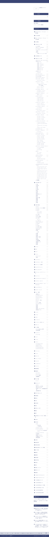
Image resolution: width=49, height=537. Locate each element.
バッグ (41, 336)
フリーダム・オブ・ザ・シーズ (42, 176)
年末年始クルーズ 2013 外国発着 (41, 416)
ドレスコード (41, 332)
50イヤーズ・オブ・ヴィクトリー (42, 60)
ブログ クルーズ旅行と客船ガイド (24, 1)
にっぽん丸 (42, 46)
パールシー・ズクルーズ (42, 130)
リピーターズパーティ (42, 348)
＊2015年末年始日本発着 (41, 492)
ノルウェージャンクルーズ (42, 121)
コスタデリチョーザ (40, 97)
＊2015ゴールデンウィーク (41, 477)
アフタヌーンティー (42, 295)
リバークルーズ (42, 228)
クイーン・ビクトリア (41, 86)
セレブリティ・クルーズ (42, 111)
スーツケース (41, 319)
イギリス (42, 210)
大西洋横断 (42, 240)
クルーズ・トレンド (41, 289)
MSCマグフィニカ (40, 69)
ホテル (42, 385)
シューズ (41, 312)
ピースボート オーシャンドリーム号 (42, 50)
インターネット (41, 259)
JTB (42, 423)
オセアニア (42, 215)
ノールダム (39, 148)
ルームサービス (42, 303)
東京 (42, 192)
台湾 (42, 238)
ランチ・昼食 (42, 302)
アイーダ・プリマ (42, 74)
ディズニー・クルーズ (42, 114)
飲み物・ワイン (42, 309)
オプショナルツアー (41, 269)
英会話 (41, 462)
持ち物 (41, 419)
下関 (42, 184)
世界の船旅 (42, 330)
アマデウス (39, 161)
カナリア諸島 (42, 216)
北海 (42, 234)
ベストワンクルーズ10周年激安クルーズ (42, 431)
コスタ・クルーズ (42, 96)
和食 (42, 305)
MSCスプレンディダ (41, 67)
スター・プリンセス (40, 141)
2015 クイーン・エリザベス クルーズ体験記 (43, 85)
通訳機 (41, 472)
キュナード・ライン (42, 81)
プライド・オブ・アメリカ (41, 127)
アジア (42, 206)
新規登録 (32, 4)
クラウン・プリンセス (41, 136)
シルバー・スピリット (41, 103)
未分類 (41, 439)
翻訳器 (41, 452)
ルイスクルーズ (42, 156)
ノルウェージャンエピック (41, 122)
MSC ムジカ (40, 66)
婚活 (42, 257)
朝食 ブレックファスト (42, 308)
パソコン (41, 339)
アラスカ (42, 209)
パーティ (41, 341)
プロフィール (26, 4)
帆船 (41, 410)
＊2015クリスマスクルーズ (41, 475)
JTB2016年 (39, 425)
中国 (42, 230)
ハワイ (42, 224)
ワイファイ (41, 366)
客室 (41, 405)
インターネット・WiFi (41, 262)
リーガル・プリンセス (41, 143)
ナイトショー (42, 256)
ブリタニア (39, 72)
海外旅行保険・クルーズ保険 (41, 447)
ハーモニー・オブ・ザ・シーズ (42, 175)
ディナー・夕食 (42, 300)
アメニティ (42, 372)
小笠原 (42, 189)
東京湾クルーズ (42, 194)
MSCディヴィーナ (40, 68)
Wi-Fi (41, 249)
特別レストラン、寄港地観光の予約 (42, 389)
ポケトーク (41, 355)
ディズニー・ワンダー (41, 119)
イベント (41, 254)
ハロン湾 (42, 223)
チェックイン (42, 374)
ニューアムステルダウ (41, 147)
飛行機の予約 (42, 390)
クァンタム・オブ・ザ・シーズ (42, 174)
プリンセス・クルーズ (42, 134)
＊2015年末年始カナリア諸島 (41, 485)
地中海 (42, 239)
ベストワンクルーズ (42, 429)
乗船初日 (41, 371)
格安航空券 (41, 442)
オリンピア (39, 157)
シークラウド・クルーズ (42, 106)
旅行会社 (41, 421)
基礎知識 (41, 395)
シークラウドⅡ (40, 107)
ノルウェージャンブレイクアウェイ (42, 124)
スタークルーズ (42, 109)
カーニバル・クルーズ (42, 78)
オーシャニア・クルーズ (42, 77)
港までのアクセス (42, 387)
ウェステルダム (42, 76)
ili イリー (41, 246)
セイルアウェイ (42, 345)
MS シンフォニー (40, 94)
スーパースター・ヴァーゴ (41, 110)
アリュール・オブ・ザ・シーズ (42, 166)
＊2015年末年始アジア (41, 482)
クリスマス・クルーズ (41, 280)
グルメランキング (42, 297)
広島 (42, 191)
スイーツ (42, 298)
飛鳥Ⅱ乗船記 (36, 23)
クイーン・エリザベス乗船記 (38, 24)
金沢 (42, 201)
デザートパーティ (42, 346)
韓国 (42, 243)
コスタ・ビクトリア (40, 99)
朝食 (42, 307)
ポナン (42, 151)
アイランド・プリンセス (41, 135)
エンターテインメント (41, 267)
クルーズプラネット (41, 287)
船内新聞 (41, 457)
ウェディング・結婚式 (41, 264)
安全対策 (41, 403)
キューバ (39, 219)
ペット (42, 380)
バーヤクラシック (42, 128)
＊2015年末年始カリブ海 (41, 487)
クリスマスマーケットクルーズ (41, 278)
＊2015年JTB (40, 426)
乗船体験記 (41, 368)
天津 (41, 400)
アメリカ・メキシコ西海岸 (42, 208)
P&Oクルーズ (42, 71)
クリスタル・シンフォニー (41, 90)
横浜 (42, 195)
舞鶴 (42, 198)
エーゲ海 (42, 214)
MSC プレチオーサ (41, 65)
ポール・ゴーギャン (42, 155)
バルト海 (42, 225)
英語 (41, 464)
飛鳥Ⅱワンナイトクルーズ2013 (42, 53)
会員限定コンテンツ (18, 4)
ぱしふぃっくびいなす (42, 47)
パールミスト (39, 131)
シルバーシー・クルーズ (42, 102)
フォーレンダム (40, 149)
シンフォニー (42, 48)
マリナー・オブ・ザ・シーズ (42, 178)
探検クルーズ (42, 241)
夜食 (42, 306)
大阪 (42, 186)
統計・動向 (41, 449)
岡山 (42, 190)
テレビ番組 (41, 327)
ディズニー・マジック (41, 118)
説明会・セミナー (41, 467)
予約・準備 (41, 378)
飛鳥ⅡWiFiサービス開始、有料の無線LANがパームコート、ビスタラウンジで (41, 509)
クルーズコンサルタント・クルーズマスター (41, 284)
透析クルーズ (41, 470)
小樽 (42, 188)
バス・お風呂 (42, 375)
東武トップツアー (42, 435)
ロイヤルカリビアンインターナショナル (42, 165)
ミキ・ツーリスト (41, 358)
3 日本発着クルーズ (41, 55)
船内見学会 (41, 459)
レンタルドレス (41, 363)
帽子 (41, 413)
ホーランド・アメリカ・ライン (42, 146)
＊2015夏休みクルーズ (41, 480)
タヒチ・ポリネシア (42, 222)
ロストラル (39, 153)
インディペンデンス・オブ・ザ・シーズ (42, 169)
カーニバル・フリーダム (41, 80)
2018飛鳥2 (41, 41)
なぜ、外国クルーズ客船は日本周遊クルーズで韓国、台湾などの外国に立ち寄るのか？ (41, 513)
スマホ (41, 317)
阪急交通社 (42, 437)
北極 (42, 233)
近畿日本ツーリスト (42, 436)
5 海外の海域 (41, 204)
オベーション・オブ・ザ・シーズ (41, 273)
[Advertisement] (16, 14)
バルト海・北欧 (42, 226)
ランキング (41, 361)
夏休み (41, 398)
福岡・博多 (42, 197)
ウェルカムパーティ (42, 343)
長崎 (42, 202)
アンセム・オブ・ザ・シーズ (42, 167)
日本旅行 (42, 433)
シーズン (41, 314)
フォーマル (42, 334)
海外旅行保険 (41, 444)
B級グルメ (42, 294)
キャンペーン (41, 275)
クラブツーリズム (42, 427)
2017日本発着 (41, 35)
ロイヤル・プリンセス (41, 144)
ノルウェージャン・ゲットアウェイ (42, 126)
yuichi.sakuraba (11, 84)
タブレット (41, 324)
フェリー (41, 353)
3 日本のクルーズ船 (41, 44)
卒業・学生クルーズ (41, 393)
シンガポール (42, 220)
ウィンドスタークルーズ (42, 75)
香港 (42, 244)
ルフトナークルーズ (42, 160)
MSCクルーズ (42, 61)
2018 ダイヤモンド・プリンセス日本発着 (41, 39)
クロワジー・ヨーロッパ (42, 93)
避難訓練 (42, 376)
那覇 (42, 200)
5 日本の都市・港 (41, 182)
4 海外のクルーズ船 (41, 58)
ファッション (41, 350)
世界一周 (42, 229)
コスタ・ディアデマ (40, 98)
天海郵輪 (42, 180)
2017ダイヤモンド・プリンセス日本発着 (41, 32)
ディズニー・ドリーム (41, 116)
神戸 (42, 196)
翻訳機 (41, 454)
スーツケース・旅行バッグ (41, 322)
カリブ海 (42, 218)
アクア (41, 251)
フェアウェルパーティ (42, 347)
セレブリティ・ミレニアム (41, 113)
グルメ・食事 (41, 292)
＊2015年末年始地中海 (41, 490)
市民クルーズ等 (41, 408)
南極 (42, 235)
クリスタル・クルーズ (42, 89)
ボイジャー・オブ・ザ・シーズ (42, 177)
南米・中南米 (42, 237)
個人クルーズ (41, 383)
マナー (42, 301)
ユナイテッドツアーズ (42, 432)
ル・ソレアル (39, 152)
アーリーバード (42, 296)
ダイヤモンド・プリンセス (41, 142)
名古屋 (42, 185)
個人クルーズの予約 (42, 386)
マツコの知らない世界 (42, 329)
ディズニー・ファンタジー (41, 117)
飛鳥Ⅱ (42, 52)
